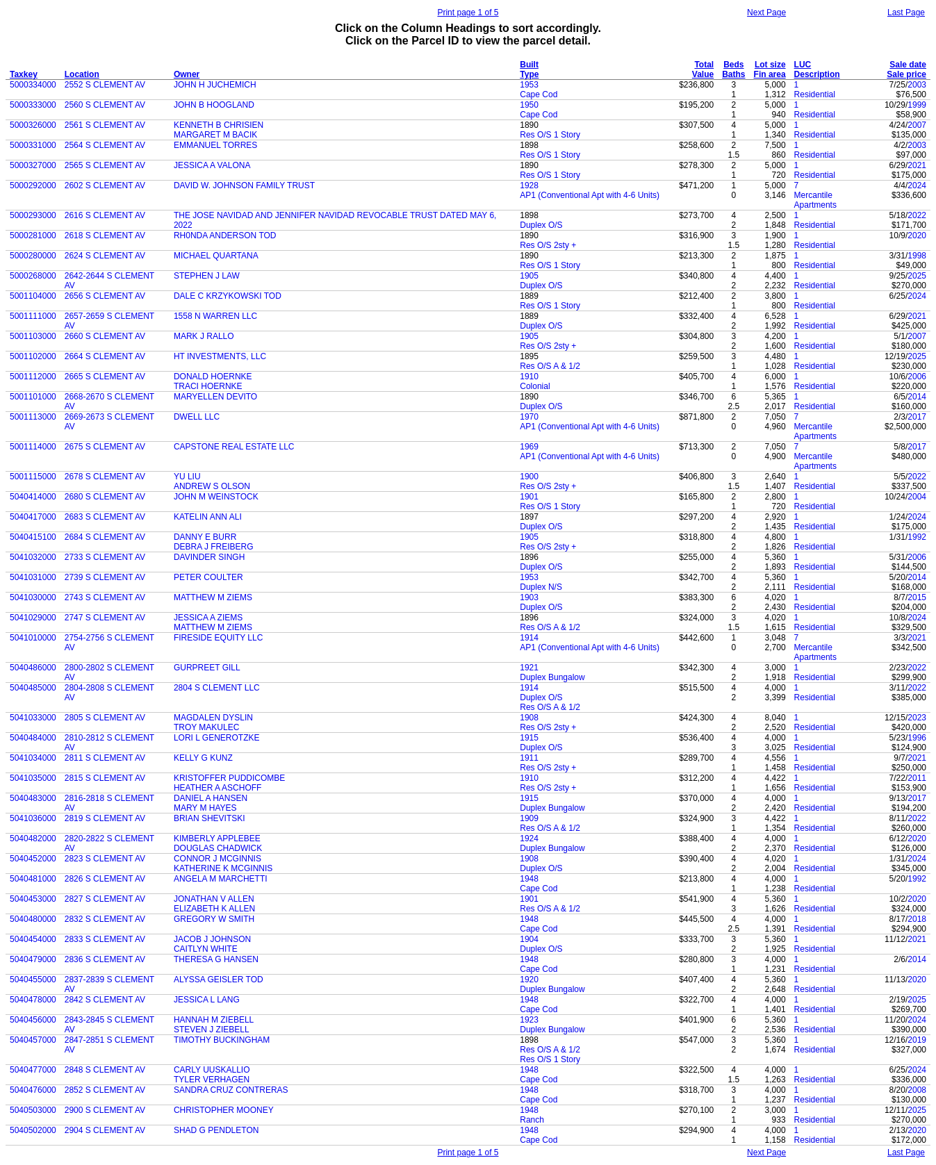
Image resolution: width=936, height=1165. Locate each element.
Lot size (770, 64)
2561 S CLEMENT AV (105, 125)
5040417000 (33, 517)
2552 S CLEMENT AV (105, 85)
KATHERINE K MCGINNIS (223, 868)
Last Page (906, 12)
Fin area (770, 74)
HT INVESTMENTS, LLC (220, 356)
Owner (186, 74)
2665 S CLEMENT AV (105, 376)
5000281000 (33, 235)
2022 (917, 215)
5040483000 (33, 798)
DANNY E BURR (205, 537)
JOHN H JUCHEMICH (215, 85)
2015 (917, 597)
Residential (814, 94)
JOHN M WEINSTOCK (216, 497)
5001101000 (33, 397)
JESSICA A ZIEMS (208, 617)
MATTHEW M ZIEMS (213, 597)
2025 (917, 276)
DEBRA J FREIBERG (214, 547)
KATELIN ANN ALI (208, 517)
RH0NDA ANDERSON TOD (225, 235)
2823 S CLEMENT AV (105, 859)
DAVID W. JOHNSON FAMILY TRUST (244, 185)
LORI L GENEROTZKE (217, 738)
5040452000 (33, 859)
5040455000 (33, 979)
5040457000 (33, 1040)
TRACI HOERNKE (208, 386)
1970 (529, 417)
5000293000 (33, 215)
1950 (529, 105)
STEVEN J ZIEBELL (211, 1029)
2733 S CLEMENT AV (105, 557)
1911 (529, 758)
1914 (529, 638)
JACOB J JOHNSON (212, 939)
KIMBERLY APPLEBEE (217, 838)
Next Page (766, 12)
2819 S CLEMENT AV (105, 818)
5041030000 (33, 597)
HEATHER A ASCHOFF (217, 788)
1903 (529, 597)
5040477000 (33, 1070)
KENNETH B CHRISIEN (218, 125)
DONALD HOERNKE (213, 376)
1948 (529, 879)
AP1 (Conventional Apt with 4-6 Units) (589, 195)
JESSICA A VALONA (212, 165)
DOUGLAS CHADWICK (218, 848)
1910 (529, 376)
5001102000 (33, 356)
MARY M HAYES (205, 808)
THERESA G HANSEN (216, 959)
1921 (529, 667)
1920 (529, 979)
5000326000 (33, 125)
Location (82, 74)
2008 (917, 1090)
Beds (733, 64)
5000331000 (33, 145)
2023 (917, 717)
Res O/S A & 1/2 (550, 366)
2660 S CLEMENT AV (105, 336)
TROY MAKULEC (206, 727)
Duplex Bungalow (552, 677)
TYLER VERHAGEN (211, 1079)
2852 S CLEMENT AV (105, 1090)
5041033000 (33, 717)
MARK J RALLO (204, 336)
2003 (917, 85)
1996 (917, 738)
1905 (529, 276)
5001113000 (33, 417)
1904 (529, 939)
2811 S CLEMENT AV (105, 758)
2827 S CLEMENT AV (105, 899)
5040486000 (33, 667)
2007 (917, 125)
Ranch (532, 1120)
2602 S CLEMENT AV (105, 185)
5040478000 (33, 1000)
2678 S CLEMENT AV (105, 476)
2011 (917, 778)
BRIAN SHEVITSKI (209, 818)
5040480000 (33, 919)
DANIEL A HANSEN (210, 798)
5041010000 (33, 638)
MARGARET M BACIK (215, 135)
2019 (917, 1040)
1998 (917, 256)
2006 (917, 376)
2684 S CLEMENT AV (105, 537)
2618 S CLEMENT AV (105, 235)
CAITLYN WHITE (206, 949)
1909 (529, 818)
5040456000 (33, 1020)
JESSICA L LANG (207, 1000)
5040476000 (33, 1090)
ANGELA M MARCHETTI (221, 879)
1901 (529, 497)
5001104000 (33, 296)
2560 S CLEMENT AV (105, 105)
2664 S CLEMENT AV (105, 356)
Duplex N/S (541, 587)
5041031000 (33, 577)
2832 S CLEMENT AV (105, 919)
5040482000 (33, 838)
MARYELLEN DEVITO (215, 397)
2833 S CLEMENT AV (105, 939)
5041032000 (33, 557)
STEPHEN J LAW (207, 276)
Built (529, 64)
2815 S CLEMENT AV (105, 778)
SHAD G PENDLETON (216, 1130)
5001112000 (33, 376)
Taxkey (24, 74)
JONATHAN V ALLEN (214, 899)
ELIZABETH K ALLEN (214, 909)
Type (529, 74)
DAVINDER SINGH (209, 557)
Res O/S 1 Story (550, 135)
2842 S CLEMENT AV (105, 1000)
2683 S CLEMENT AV (105, 517)
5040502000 (33, 1130)
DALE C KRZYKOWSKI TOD (227, 296)
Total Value (703, 69)
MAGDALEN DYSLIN (213, 717)
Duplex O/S (541, 225)
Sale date (907, 64)
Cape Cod (538, 94)
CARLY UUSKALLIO (212, 1070)
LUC (803, 64)
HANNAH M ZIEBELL (214, 1020)
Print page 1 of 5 (467, 12)
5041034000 (33, 758)
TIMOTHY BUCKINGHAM (222, 1040)
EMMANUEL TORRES (215, 145)
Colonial (535, 386)
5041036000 (33, 818)
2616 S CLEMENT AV (105, 215)
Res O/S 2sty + (548, 245)
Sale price (906, 74)
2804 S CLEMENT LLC (217, 688)
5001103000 (33, 336)
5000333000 (33, 105)
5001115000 (33, 476)
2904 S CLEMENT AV (105, 1130)
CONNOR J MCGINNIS (217, 859)
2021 (917, 165)
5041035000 (33, 778)
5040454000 (33, 939)
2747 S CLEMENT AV (105, 617)
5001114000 (33, 447)
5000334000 (33, 85)
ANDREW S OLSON (212, 486)
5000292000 (33, 185)
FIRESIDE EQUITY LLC (218, 638)
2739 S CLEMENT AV (105, 577)
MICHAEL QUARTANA (216, 256)
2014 (917, 397)
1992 (917, 537)
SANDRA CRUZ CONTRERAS (231, 1090)
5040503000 (33, 1110)
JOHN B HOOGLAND (214, 105)
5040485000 (33, 688)
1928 (529, 185)
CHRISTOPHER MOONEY (224, 1110)
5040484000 (33, 738)
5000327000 (33, 165)
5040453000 (33, 899)
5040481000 (33, 879)
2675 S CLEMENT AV (105, 447)
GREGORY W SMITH (214, 919)
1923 (529, 1020)
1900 (529, 476)
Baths (733, 74)
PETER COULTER (208, 577)
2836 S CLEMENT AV (105, 959)
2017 (917, 417)
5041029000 (33, 617)
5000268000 (33, 276)
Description (817, 74)
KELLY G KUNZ (203, 758)
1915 (529, 738)
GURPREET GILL (207, 667)
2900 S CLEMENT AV (105, 1110)
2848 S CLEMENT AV (105, 1070)
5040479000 (33, 959)
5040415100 (33, 537)
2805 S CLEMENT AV (105, 717)
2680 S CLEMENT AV (105, 497)
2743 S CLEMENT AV (105, 597)
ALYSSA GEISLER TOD (218, 979)
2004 (917, 497)
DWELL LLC (197, 417)
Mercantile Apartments (815, 200)
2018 (917, 919)
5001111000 (33, 316)
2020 (917, 235)
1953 (529, 85)
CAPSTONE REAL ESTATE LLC (234, 447)
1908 (529, 717)
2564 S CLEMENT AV (105, 145)
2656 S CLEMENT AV (105, 296)
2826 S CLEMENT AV (105, 879)
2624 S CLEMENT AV (105, 256)
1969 (529, 447)
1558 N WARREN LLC (215, 316)
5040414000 (33, 497)
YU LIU (187, 476)
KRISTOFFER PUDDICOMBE (229, 778)
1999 (917, 105)
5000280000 (33, 256)
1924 (529, 838)
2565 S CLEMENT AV (105, 165)
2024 (917, 185)
